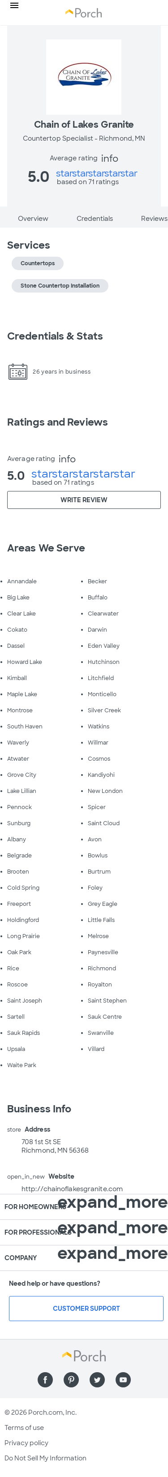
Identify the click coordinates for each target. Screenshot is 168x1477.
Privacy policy (26, 1443)
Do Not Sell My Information (45, 1458)
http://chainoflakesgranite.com (72, 1189)
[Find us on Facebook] (45, 1379)
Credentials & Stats (55, 336)
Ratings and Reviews (57, 422)
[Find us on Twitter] (97, 1379)
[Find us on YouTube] (123, 1379)
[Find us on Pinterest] (71, 1379)
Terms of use (24, 1428)
